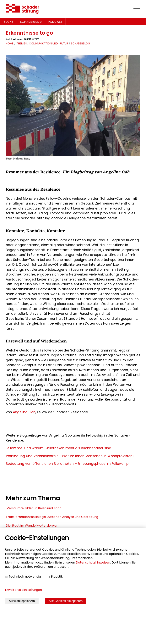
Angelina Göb (23, 412)
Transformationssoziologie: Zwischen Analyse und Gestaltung (52, 517)
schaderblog (80, 43)
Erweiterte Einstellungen (23, 590)
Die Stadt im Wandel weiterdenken (32, 525)
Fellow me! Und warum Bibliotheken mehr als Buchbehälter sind (58, 448)
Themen (21, 43)
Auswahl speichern (22, 601)
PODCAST (55, 22)
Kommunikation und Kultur (49, 43)
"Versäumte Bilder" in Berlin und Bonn (33, 508)
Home (10, 43)
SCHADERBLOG (31, 22)
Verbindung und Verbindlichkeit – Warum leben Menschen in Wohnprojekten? (70, 456)
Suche (8, 21)
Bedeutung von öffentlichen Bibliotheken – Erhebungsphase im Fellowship (67, 463)
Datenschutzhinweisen (93, 562)
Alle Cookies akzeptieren (66, 601)
